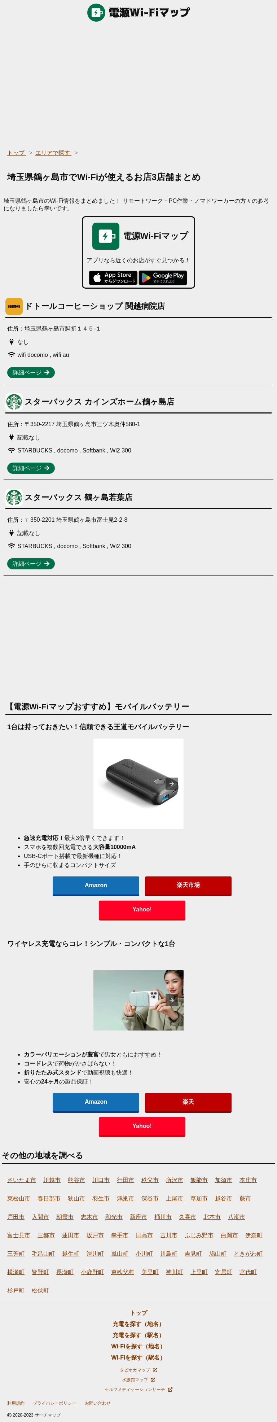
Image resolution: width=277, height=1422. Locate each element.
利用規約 (16, 1403)
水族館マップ (138, 1379)
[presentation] (172, 784)
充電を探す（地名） (138, 1324)
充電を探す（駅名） (138, 1335)
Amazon (96, 885)
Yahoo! (141, 909)
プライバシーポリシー (54, 1403)
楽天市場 (188, 885)
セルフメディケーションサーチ (138, 1389)
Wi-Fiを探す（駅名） (138, 1358)
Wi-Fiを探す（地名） (138, 1346)
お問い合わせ (98, 1403)
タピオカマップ (138, 1370)
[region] (138, 83)
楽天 (188, 1102)
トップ (138, 1313)
